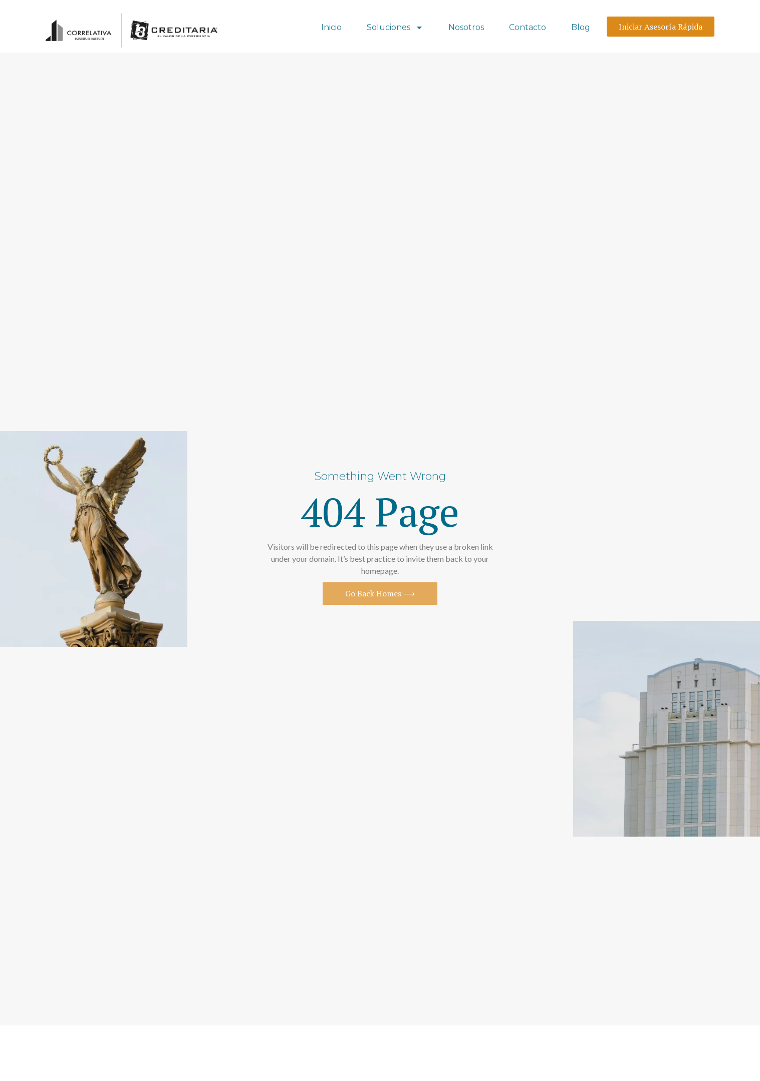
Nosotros (466, 29)
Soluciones (395, 29)
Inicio (331, 29)
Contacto (527, 29)
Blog (580, 29)
